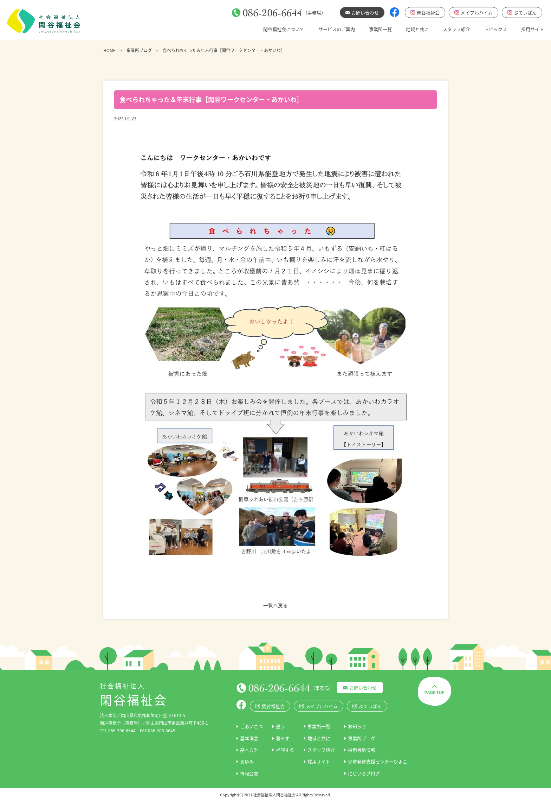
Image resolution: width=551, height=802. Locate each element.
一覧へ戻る (275, 605)
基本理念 (249, 738)
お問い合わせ (363, 687)
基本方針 (249, 749)
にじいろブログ (364, 773)
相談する (285, 749)
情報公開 (249, 773)
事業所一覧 (380, 29)
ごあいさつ (251, 726)
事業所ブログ (139, 50)
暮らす (283, 738)
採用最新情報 (361, 749)
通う (280, 726)
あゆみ (247, 761)
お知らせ (357, 726)
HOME (109, 50)
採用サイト (532, 29)
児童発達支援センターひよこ (377, 761)
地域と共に (417, 29)
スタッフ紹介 (456, 29)
